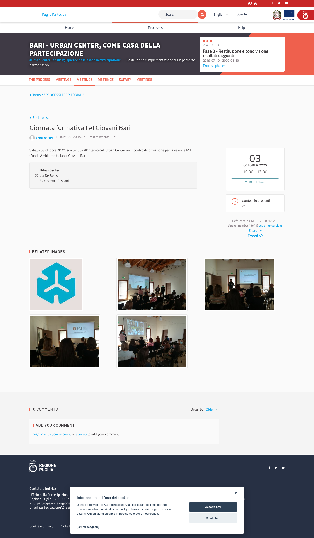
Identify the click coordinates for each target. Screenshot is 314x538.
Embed (255, 236)
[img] (30, 95)
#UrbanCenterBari (42, 60)
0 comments (100, 136)
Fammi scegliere (88, 527)
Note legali (69, 526)
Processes (155, 27)
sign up (81, 434)
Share (255, 230)
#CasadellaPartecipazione (102, 60)
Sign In (242, 14)
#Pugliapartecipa (69, 60)
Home (69, 27)
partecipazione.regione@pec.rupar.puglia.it (68, 503)
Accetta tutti (213, 507)
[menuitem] (221, 14)
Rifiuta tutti (213, 518)
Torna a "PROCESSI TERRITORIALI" (56, 94)
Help (241, 27)
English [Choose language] (218, 14)
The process (39, 79)
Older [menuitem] (210, 409)
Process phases (214, 65)
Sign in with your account (52, 434)
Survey (125, 79)
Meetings (63, 79)
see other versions (271, 225)
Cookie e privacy (41, 526)
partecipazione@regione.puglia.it (63, 507)
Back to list (39, 117)
